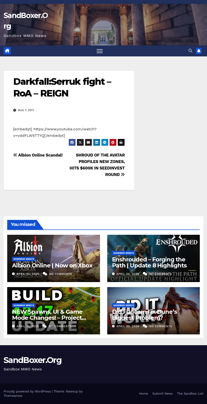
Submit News (162, 393)
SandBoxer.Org (33, 360)
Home (143, 393)
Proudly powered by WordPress (28, 391)
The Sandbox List (190, 393)
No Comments (60, 274)
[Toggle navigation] (100, 51)
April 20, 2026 (128, 326)
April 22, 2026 (128, 274)
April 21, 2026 (28, 326)
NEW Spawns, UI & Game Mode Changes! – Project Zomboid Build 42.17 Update (52, 317)
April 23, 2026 (28, 274)
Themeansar (13, 396)
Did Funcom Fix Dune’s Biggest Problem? (144, 314)
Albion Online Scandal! (38, 155)
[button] (190, 50)
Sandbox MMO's (23, 259)
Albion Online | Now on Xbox (52, 265)
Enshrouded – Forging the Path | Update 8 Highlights (149, 262)
